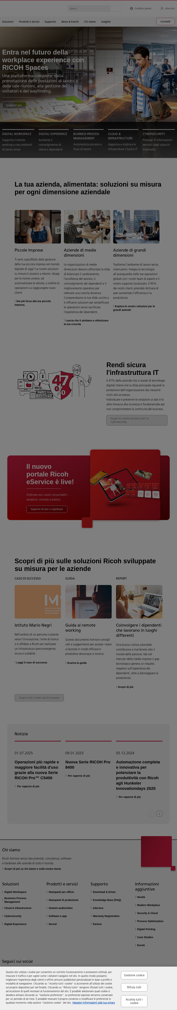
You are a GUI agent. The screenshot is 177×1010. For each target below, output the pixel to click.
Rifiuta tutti (134, 987)
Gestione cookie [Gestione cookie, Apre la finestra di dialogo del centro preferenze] (134, 975)
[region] (88, 988)
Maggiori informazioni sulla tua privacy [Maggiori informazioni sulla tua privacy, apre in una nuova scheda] (93, 1002)
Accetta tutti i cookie (134, 1001)
